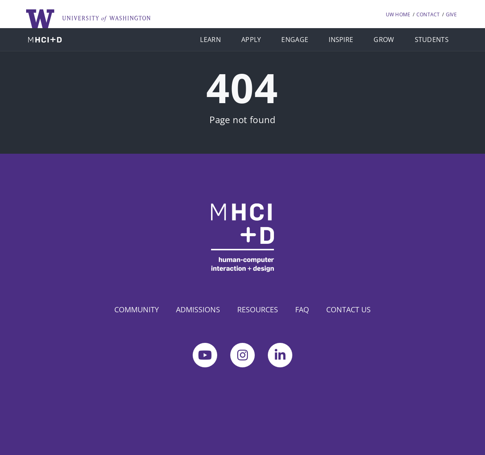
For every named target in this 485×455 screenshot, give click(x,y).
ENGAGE (294, 39)
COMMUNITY (136, 309)
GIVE (451, 14)
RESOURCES (257, 309)
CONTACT (428, 14)
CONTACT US (348, 309)
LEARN (210, 39)
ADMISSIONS (198, 309)
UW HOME (398, 14)
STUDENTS (432, 39)
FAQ (302, 309)
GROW (384, 39)
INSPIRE (341, 39)
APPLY (251, 39)
